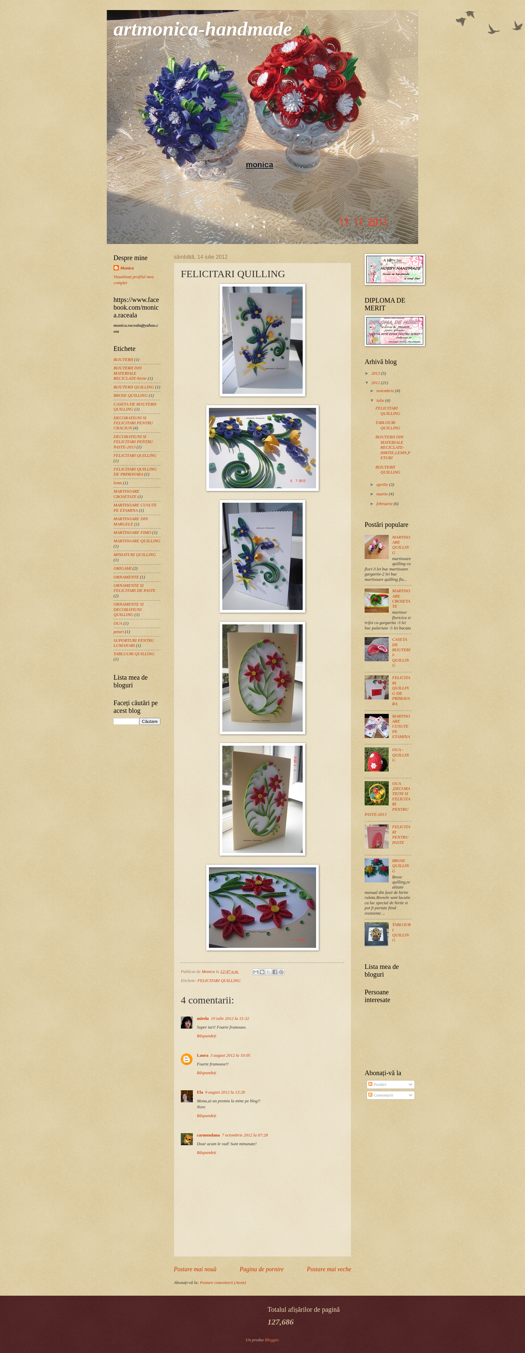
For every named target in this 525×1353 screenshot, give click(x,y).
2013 (376, 373)
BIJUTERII (123, 359)
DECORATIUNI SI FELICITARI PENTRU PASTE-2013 (133, 441)
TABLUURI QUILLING (134, 654)
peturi (119, 631)
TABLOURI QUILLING (387, 425)
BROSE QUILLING (131, 395)
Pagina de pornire (262, 1269)
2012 (376, 382)
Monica (127, 268)
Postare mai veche (329, 1269)
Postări (377, 1084)
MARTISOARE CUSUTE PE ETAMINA (135, 507)
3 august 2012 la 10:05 (230, 1055)
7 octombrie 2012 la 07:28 (245, 1135)
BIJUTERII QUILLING (134, 387)
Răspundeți (206, 1036)
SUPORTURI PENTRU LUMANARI (134, 643)
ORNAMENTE (126, 577)
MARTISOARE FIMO (132, 532)
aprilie (382, 484)
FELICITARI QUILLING (219, 980)
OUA (118, 623)
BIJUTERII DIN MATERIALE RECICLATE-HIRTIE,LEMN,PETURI (392, 447)
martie (382, 494)
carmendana (208, 1135)
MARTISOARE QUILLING (137, 541)
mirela (203, 1018)
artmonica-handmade (203, 29)
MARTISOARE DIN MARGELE (131, 521)
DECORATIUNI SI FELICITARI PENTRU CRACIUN (133, 423)
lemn (118, 483)
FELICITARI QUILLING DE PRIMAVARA (135, 472)
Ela (200, 1092)
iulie (380, 400)
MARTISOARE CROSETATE (126, 494)
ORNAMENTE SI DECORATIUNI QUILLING (129, 609)
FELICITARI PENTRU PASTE (401, 834)
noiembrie (385, 390)
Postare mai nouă (195, 1269)
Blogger (271, 1340)
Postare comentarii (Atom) (223, 1282)
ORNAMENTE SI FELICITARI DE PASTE (134, 588)
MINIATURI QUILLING (135, 554)
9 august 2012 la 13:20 (225, 1092)
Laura (202, 1055)
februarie (384, 503)
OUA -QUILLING (400, 754)
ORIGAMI (123, 568)
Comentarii (380, 1095)
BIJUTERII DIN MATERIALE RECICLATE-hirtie (130, 373)
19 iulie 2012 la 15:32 (230, 1018)
